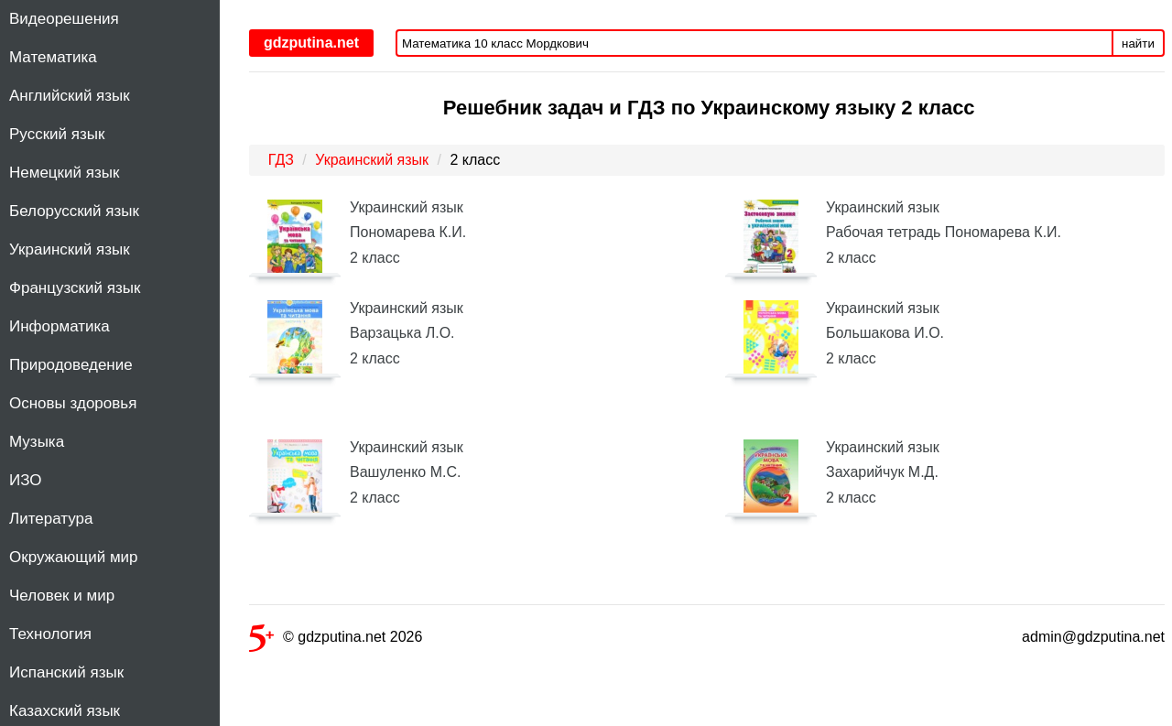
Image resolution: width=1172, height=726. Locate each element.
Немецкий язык (64, 172)
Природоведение (71, 365)
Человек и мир (61, 595)
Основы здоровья (72, 403)
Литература (50, 518)
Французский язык (74, 288)
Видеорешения (64, 18)
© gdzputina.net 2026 (335, 640)
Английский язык (69, 95)
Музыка (36, 441)
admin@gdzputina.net (1093, 637)
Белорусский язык (74, 211)
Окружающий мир (73, 557)
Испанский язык (66, 672)
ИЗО (25, 480)
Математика (53, 57)
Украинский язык (69, 249)
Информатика (59, 326)
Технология (50, 634)
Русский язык (56, 134)
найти (1138, 43)
